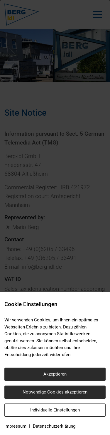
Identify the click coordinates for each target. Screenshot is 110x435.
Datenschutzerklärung (54, 426)
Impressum (15, 426)
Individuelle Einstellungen (55, 410)
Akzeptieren (55, 374)
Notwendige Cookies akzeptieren (55, 392)
